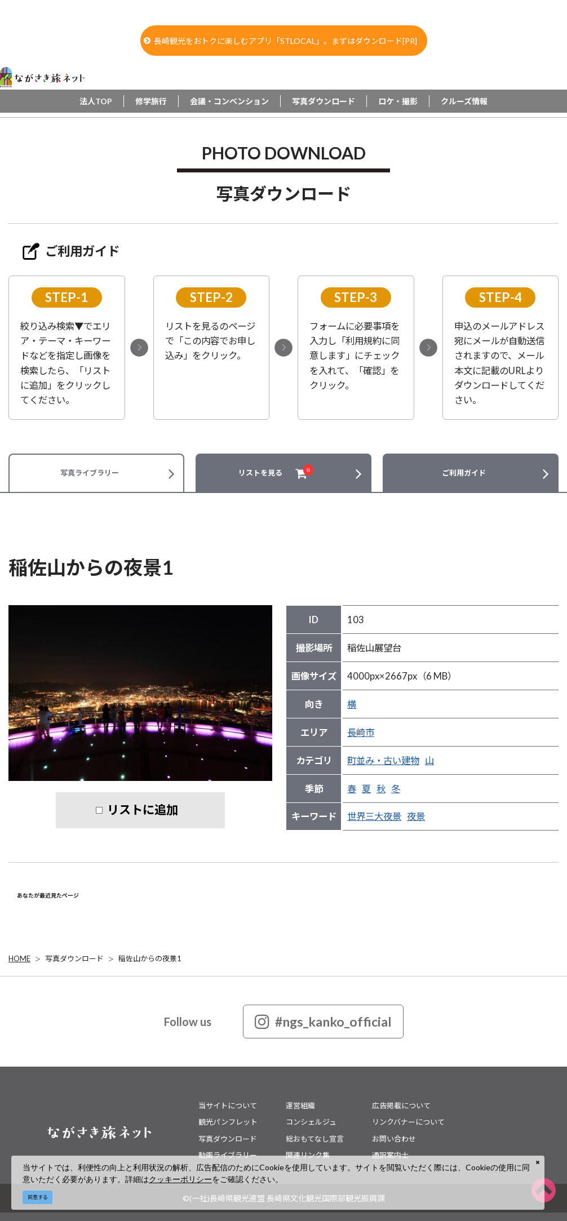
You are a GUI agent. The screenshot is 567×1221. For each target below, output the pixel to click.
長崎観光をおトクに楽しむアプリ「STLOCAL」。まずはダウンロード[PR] (280, 41)
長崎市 (360, 732)
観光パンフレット (228, 1121)
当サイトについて (227, 1105)
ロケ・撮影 (398, 101)
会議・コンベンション (229, 101)
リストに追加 (142, 809)
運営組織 (300, 1105)
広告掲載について (401, 1105)
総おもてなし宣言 (315, 1138)
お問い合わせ (394, 1138)
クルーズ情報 (464, 101)
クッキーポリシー (180, 1179)
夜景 (416, 816)
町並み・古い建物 (383, 760)
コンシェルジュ (311, 1121)
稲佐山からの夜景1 (149, 958)
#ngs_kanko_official (323, 1021)
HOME (19, 958)
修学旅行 (151, 101)
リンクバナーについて (408, 1121)
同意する (38, 1197)
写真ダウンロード (323, 101)
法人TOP (95, 101)
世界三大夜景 (374, 816)
